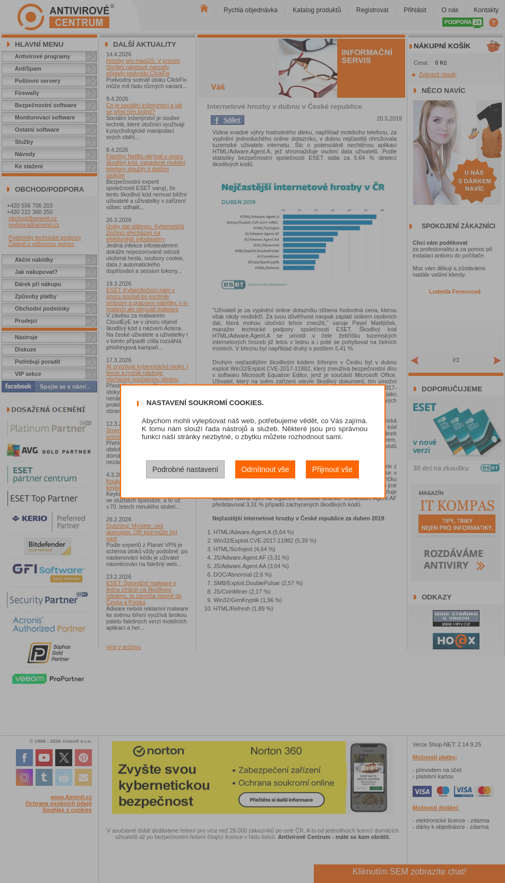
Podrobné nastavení (185, 469)
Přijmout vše (332, 469)
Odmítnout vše (265, 469)
